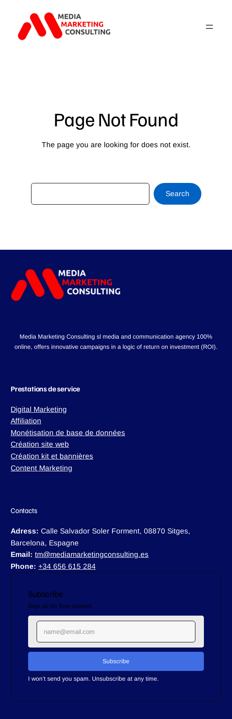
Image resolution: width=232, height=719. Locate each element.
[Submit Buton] (116, 661)
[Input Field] (116, 631)
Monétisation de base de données (68, 432)
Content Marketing (41, 468)
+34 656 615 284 (67, 566)
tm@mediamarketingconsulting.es (92, 554)
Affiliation (26, 421)
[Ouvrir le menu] (209, 27)
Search (177, 193)
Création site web (40, 444)
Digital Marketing (39, 409)
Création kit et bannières (52, 456)
